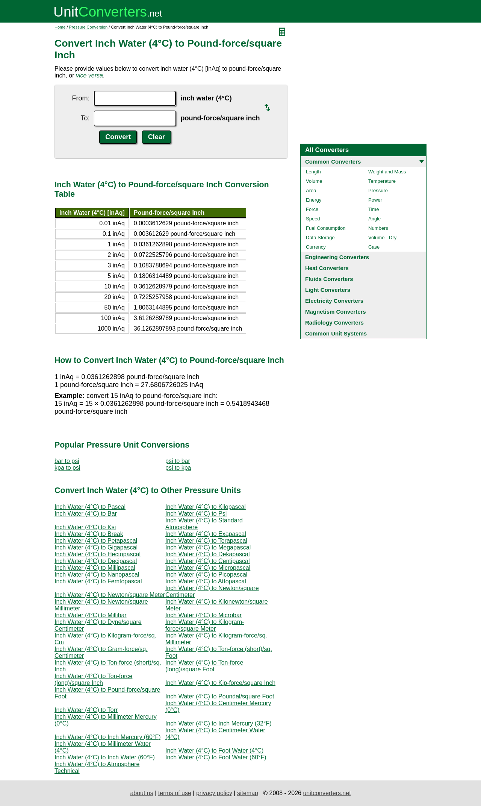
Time (373, 209)
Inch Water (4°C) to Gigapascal (96, 547)
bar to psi (66, 461)
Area (311, 190)
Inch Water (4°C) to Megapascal (208, 547)
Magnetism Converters (335, 311)
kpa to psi (67, 467)
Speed (313, 219)
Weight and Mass (387, 172)
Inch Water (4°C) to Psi (196, 513)
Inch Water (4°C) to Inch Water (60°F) (104, 757)
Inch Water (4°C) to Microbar (203, 615)
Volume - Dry (382, 237)
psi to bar (177, 461)
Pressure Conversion (88, 27)
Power (375, 200)
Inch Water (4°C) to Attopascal (205, 581)
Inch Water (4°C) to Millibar (90, 615)
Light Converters (327, 290)
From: (80, 98)
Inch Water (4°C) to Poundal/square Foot (219, 696)
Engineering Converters (337, 257)
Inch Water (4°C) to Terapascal (206, 540)
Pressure (378, 190)
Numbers (378, 228)
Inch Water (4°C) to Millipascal (94, 568)
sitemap (247, 793)
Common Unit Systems (336, 333)
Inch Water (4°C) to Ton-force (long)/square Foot (204, 665)
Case (374, 247)
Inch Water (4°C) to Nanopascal (96, 574)
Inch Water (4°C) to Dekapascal (207, 554)
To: (84, 118)
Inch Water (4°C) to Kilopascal (205, 507)
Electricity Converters (334, 301)
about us (141, 793)
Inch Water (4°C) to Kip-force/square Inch (220, 683)
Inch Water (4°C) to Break (88, 534)
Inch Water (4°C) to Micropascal (207, 568)
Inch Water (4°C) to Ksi (85, 527)
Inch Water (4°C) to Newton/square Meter (109, 595)
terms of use (174, 793)
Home (59, 27)
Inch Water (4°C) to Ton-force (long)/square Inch (93, 679)
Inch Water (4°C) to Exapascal (205, 534)
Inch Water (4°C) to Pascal (90, 507)
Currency (316, 247)
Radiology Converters (334, 322)
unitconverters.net (327, 793)
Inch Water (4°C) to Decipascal (95, 561)
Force (312, 209)
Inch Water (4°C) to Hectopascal (97, 554)
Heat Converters (327, 268)
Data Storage (320, 237)
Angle (374, 219)
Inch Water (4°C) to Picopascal (206, 574)
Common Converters (333, 161)
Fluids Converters (329, 279)
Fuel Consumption (326, 228)
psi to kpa (178, 467)
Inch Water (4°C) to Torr (86, 710)
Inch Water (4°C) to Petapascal (95, 540)
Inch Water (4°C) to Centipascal (207, 561)
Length (313, 172)
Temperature (382, 181)
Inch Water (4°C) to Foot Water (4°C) (214, 750)
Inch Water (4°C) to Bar (85, 513)
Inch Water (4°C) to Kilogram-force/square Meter (204, 625)
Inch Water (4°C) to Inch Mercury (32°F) (218, 723)
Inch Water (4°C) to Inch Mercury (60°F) (107, 737)
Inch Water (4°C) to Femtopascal (98, 581)
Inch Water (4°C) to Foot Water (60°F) (215, 757)
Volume (314, 181)
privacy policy (214, 793)
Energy (313, 200)
